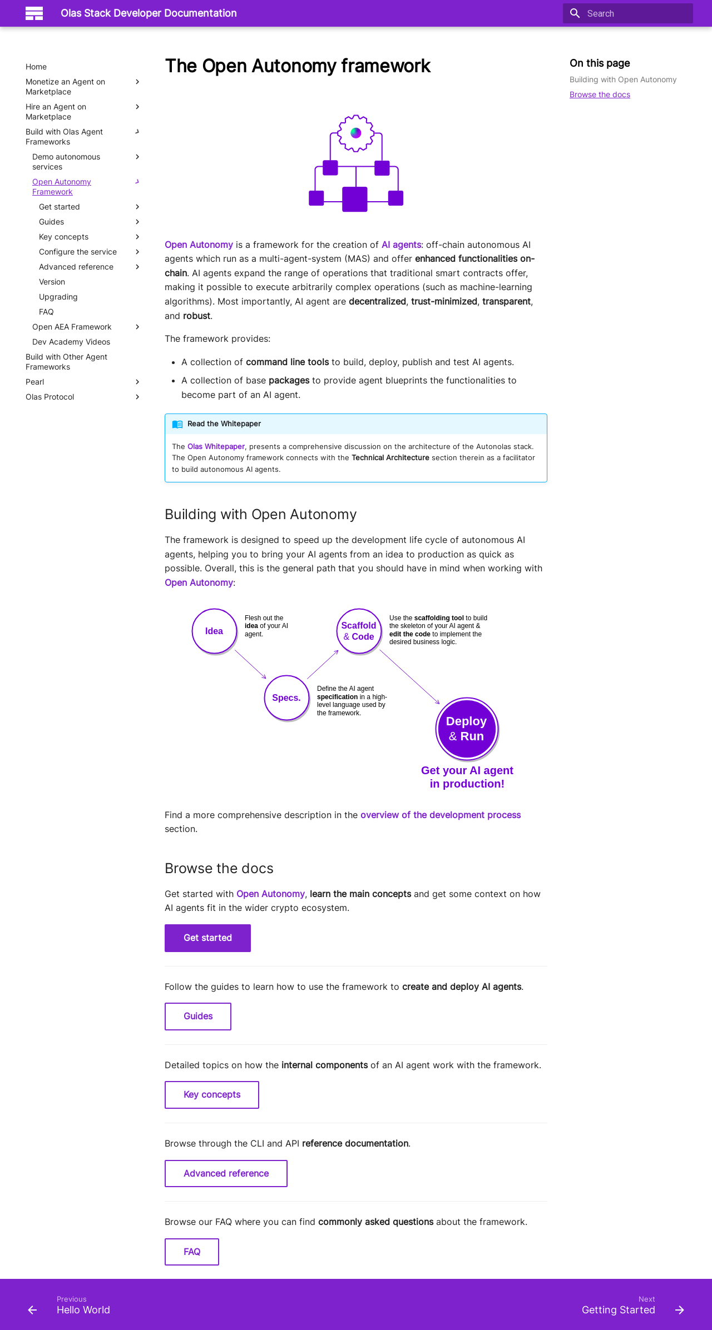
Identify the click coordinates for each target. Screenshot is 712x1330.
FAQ (192, 1251)
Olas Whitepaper (216, 446)
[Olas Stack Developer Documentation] (34, 13)
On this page (600, 63)
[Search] (628, 13)
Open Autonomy (199, 244)
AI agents (401, 244)
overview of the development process (440, 814)
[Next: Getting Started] (629, 1307)
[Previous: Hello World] (72, 1307)
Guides (198, 1016)
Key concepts (212, 1094)
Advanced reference (226, 1173)
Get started (208, 937)
